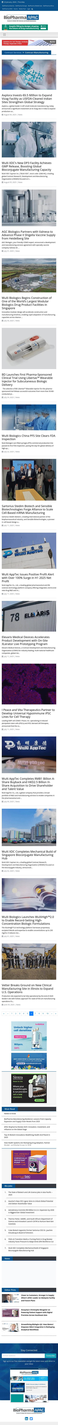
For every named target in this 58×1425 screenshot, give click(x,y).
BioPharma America (8, 6)
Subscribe (50, 1356)
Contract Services (13, 52)
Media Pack (22, 9)
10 (47, 1013)
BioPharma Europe (21, 6)
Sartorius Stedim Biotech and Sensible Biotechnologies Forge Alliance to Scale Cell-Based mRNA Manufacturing (27, 509)
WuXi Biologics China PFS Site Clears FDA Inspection (28, 437)
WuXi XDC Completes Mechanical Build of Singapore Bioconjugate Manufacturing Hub (29, 855)
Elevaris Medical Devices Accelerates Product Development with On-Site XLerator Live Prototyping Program (26, 640)
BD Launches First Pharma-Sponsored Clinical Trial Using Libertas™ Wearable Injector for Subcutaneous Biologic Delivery (27, 379)
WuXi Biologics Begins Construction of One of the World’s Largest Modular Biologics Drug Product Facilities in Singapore (27, 303)
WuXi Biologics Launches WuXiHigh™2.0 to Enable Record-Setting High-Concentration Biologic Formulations (28, 920)
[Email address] (23, 1356)
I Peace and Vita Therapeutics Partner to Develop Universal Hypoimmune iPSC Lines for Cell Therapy (28, 713)
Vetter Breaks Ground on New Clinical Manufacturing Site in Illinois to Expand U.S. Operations (27, 988)
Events (16, 9)
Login (28, 9)
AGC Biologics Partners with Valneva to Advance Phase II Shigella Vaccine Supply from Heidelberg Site (28, 235)
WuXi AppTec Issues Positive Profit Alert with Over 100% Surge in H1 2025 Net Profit (28, 577)
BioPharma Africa (48, 6)
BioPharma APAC (7, 9)
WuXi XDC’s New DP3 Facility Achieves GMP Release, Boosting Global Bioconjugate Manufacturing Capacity (26, 166)
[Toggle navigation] (4, 34)
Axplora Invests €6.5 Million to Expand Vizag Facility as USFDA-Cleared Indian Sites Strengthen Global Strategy (27, 98)
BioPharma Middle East (35, 6)
